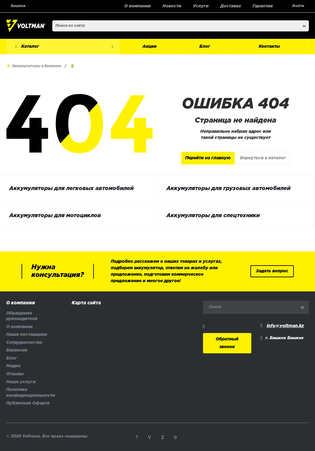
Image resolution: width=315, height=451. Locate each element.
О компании (20, 303)
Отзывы (15, 374)
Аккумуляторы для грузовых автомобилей (228, 188)
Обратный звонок (227, 343)
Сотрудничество (24, 343)
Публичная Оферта (28, 403)
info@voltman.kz (285, 326)
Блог (11, 358)
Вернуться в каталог (263, 158)
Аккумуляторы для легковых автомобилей (71, 188)
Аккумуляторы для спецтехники (213, 215)
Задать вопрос (272, 271)
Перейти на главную (208, 158)
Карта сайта (86, 303)
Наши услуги (21, 382)
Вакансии (16, 350)
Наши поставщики (26, 335)
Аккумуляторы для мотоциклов (55, 215)
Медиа (13, 366)
